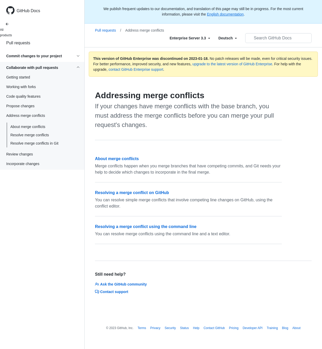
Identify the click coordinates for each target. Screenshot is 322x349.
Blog (285, 328)
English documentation (225, 14)
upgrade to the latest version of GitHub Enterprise (232, 64)
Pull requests (18, 43)
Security (170, 328)
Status (184, 328)
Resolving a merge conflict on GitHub (132, 192)
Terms (142, 328)
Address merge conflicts (144, 30)
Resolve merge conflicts (29, 135)
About (296, 328)
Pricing (234, 328)
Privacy (155, 328)
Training (272, 328)
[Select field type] (190, 38)
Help (196, 328)
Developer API (253, 328)
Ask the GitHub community (121, 284)
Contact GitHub (214, 328)
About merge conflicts (27, 127)
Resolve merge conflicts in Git (34, 143)
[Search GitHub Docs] (278, 38)
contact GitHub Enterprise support (135, 69)
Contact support (111, 292)
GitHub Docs (28, 11)
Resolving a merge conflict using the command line (145, 226)
